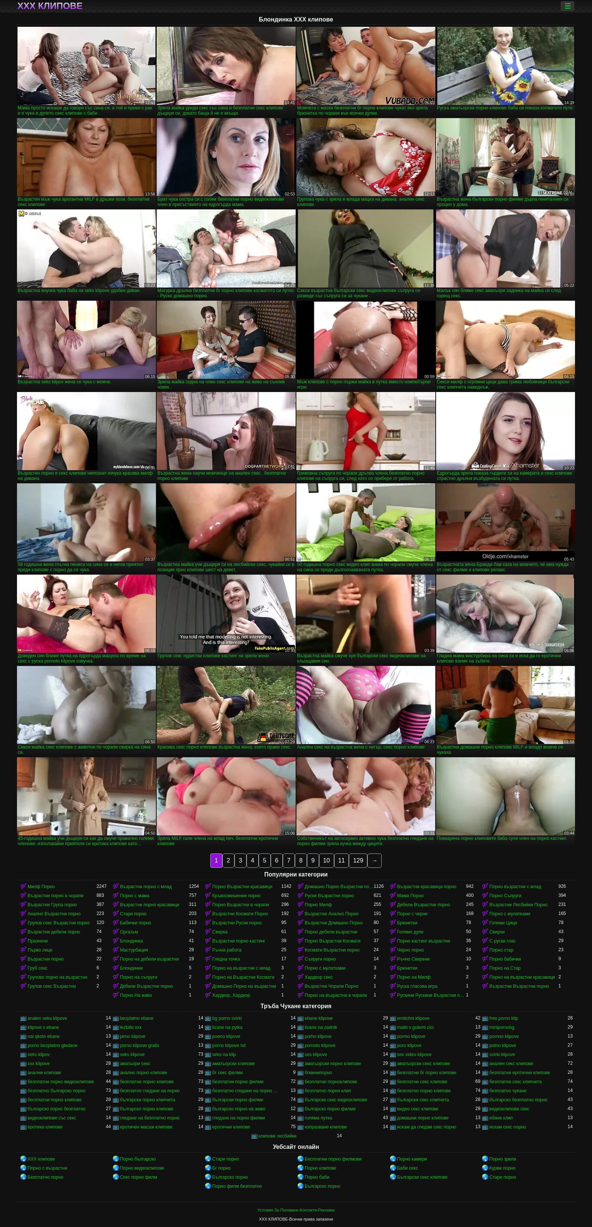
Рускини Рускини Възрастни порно (431, 995)
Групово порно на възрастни (57, 977)
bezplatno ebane (137, 1018)
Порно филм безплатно (237, 1186)
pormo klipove (411, 1036)
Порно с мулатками (509, 913)
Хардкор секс (319, 977)
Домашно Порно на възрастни (244, 986)
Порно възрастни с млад (515, 886)
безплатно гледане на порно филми (246, 1090)
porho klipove (318, 1036)
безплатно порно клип (328, 1090)
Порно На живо (136, 995)
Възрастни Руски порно (237, 923)
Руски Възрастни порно (329, 895)
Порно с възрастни (47, 1168)
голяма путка (318, 1118)
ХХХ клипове (50, 6)
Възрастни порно (46, 959)
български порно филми (237, 1099)
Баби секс (407, 1168)
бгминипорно (318, 1072)
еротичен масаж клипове (146, 1127)
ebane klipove (319, 1018)
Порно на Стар (505, 968)
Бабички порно (135, 923)
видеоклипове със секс (52, 1118)
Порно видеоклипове (142, 1168)
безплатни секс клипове (422, 1081)
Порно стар (501, 950)
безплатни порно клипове (147, 1081)
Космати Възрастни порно (332, 950)
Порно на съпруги (138, 977)
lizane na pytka (227, 1027)
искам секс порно (507, 1127)
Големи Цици (503, 923)
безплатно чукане (507, 1090)
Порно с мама (135, 895)
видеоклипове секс (509, 1109)
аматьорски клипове (233, 1063)
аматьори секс (135, 1063)
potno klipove (502, 1045)
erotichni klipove (413, 1018)
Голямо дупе (410, 932)
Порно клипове (320, 1168)
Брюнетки (407, 923)
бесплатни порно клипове (55, 1099)
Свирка (220, 932)
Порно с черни (412, 913)
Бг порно (221, 1168)
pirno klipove (132, 1036)
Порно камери (412, 1159)
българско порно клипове (147, 1109)
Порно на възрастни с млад (241, 968)
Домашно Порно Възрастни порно (339, 886)
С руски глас (502, 941)
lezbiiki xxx (131, 1027)
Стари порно (133, 913)
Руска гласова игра (417, 986)
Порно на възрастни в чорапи (336, 995)
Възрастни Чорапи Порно (331, 986)
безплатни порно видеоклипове (61, 1081)
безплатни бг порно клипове (426, 1072)
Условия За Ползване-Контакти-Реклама (296, 1210)
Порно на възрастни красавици (522, 977)
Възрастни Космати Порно (240, 913)
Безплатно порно (45, 1177)
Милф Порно (41, 886)
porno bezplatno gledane (52, 1045)
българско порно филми (330, 1109)
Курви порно (502, 1168)
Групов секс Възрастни (52, 986)
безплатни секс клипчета (515, 1081)
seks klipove (132, 1054)
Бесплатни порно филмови (333, 1159)
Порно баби (317, 1177)
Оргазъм (129, 932)
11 (341, 860)
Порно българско (138, 1159)
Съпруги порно (320, 959)
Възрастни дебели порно (54, 932)
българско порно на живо (238, 1109)
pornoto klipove (320, 1045)
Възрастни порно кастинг (238, 941)
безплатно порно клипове (424, 1090)
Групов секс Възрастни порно (58, 923)
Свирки (496, 932)
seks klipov (39, 1054)
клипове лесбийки (277, 1136)
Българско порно (230, 1177)
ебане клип (501, 1118)
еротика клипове (45, 1127)
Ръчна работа (226, 950)
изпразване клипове (326, 1127)
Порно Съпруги (505, 895)
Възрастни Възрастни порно (519, 986)
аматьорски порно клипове (333, 1063)
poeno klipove (226, 1036)
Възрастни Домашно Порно (334, 923)
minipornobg (501, 1027)
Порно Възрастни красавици (242, 886)
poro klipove (409, 1045)
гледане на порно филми (238, 1118)
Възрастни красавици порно (426, 886)
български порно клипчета (147, 1099)
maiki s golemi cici (415, 1027)
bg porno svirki (227, 1018)
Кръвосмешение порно (236, 895)
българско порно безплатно (57, 1109)
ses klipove (316, 1054)
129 (358, 860)
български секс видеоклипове (336, 1099)
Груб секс (38, 968)
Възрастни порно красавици (149, 904)
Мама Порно (410, 895)
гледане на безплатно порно (150, 1118)
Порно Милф (318, 904)
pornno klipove (504, 1036)
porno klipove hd (228, 1045)
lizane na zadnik (321, 1027)
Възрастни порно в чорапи (55, 895)
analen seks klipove (47, 1018)
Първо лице (40, 950)
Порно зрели (502, 1159)
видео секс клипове (417, 1109)
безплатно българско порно (57, 1090)
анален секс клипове (511, 1063)
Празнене (38, 941)
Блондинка (131, 941)
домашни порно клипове (423, 1118)
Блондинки (131, 968)
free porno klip (503, 1018)
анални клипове (44, 1072)
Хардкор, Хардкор (231, 995)
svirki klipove (502, 1054)
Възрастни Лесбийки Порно (518, 904)
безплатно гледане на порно (150, 1090)
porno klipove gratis (139, 1045)
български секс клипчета (423, 1099)
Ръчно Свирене (413, 959)
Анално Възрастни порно (54, 913)
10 (326, 860)
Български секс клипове (422, 1177)
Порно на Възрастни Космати (243, 977)
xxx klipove (39, 1063)
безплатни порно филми (238, 1081)
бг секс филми (227, 1072)
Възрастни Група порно (52, 904)
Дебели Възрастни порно (423, 904)
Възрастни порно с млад (146, 886)
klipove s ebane (43, 1027)
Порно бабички (505, 959)
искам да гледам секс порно (426, 1127)
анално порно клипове (143, 1072)
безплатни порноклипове (331, 1081)
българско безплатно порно (518, 1099)
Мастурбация (134, 950)
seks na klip (224, 1054)
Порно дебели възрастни (331, 932)
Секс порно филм (138, 1177)
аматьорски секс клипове (423, 1063)
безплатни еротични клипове (519, 1072)
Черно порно (410, 950)
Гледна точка (226, 959)
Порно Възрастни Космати (333, 941)
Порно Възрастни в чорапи (240, 904)
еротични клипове (231, 1127)
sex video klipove (414, 1054)
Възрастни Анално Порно (332, 913)
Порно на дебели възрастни (149, 959)
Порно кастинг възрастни (423, 941)
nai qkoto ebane (44, 1036)
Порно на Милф (414, 977)
